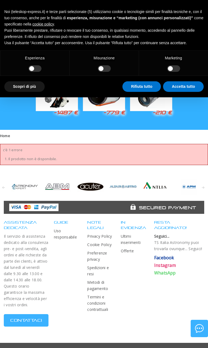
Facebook (164, 258)
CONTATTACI (26, 320)
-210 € (162, 112)
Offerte (127, 250)
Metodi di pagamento (97, 285)
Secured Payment (167, 207)
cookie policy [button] (43, 24)
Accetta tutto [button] (183, 86)
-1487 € (66, 112)
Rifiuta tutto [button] (141, 86)
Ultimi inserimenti (131, 239)
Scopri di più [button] (24, 86)
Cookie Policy (99, 244)
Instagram (165, 265)
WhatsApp (165, 273)
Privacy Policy (99, 236)
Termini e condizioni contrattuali (97, 303)
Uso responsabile (65, 234)
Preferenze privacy (97, 256)
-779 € (114, 112)
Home (5, 135)
